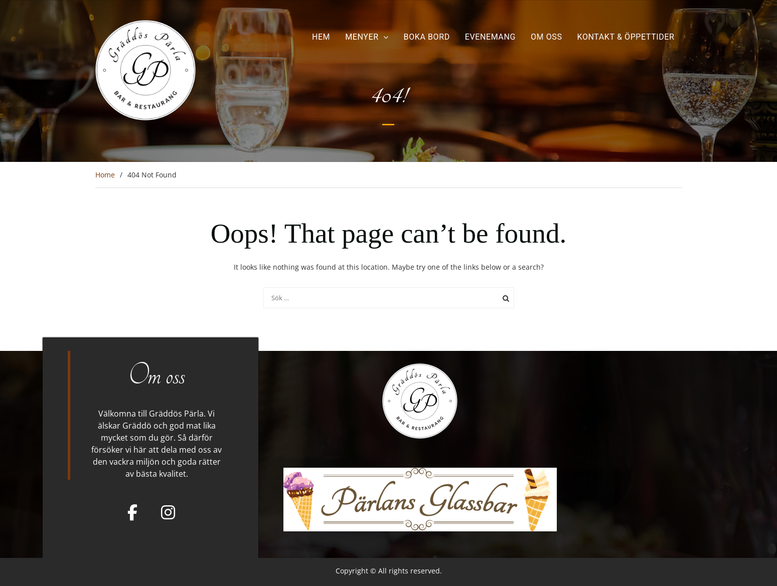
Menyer (361, 37)
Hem (321, 37)
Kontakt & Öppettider (626, 37)
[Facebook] (132, 512)
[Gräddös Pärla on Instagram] (168, 512)
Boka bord (427, 37)
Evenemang (490, 37)
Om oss (546, 37)
